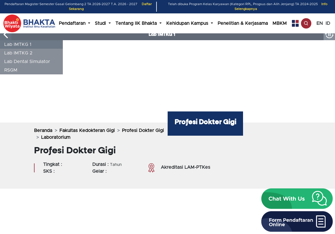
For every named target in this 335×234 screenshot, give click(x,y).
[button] (297, 198)
